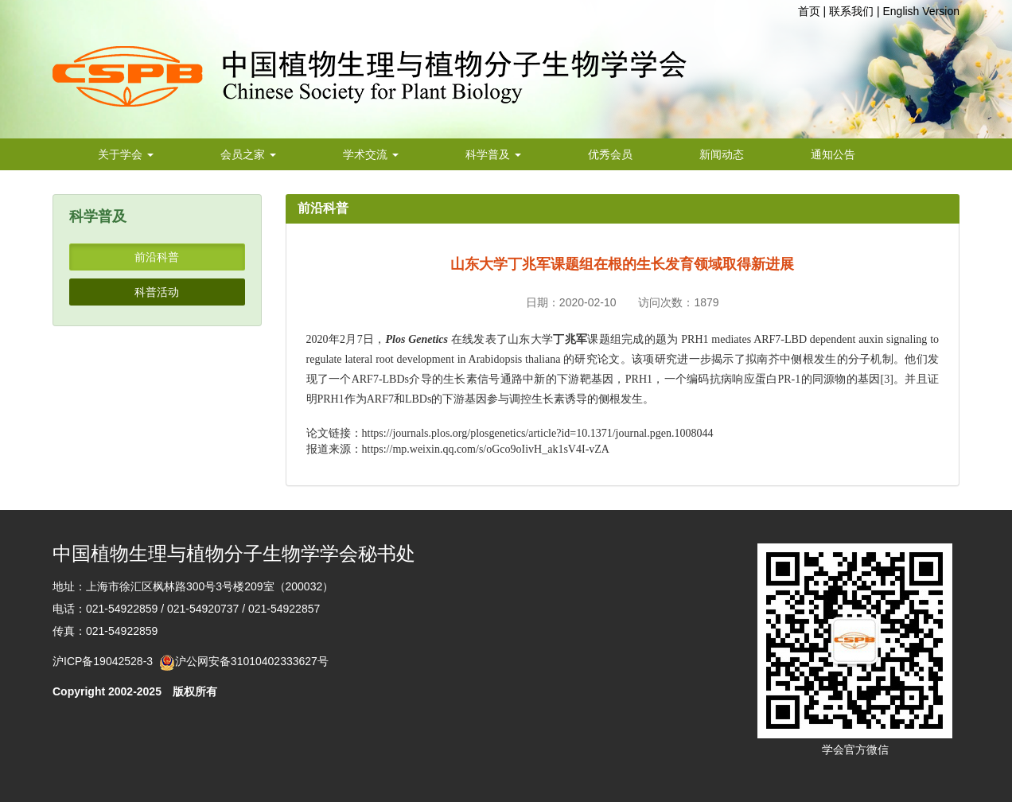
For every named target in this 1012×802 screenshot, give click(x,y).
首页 (809, 11)
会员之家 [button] (248, 154)
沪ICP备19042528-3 (106, 661)
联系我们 (851, 11)
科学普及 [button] (493, 154)
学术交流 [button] (371, 154)
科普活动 (156, 292)
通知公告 (833, 154)
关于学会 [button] (126, 154)
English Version (920, 11)
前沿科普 (156, 257)
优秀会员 (610, 154)
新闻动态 (721, 154)
